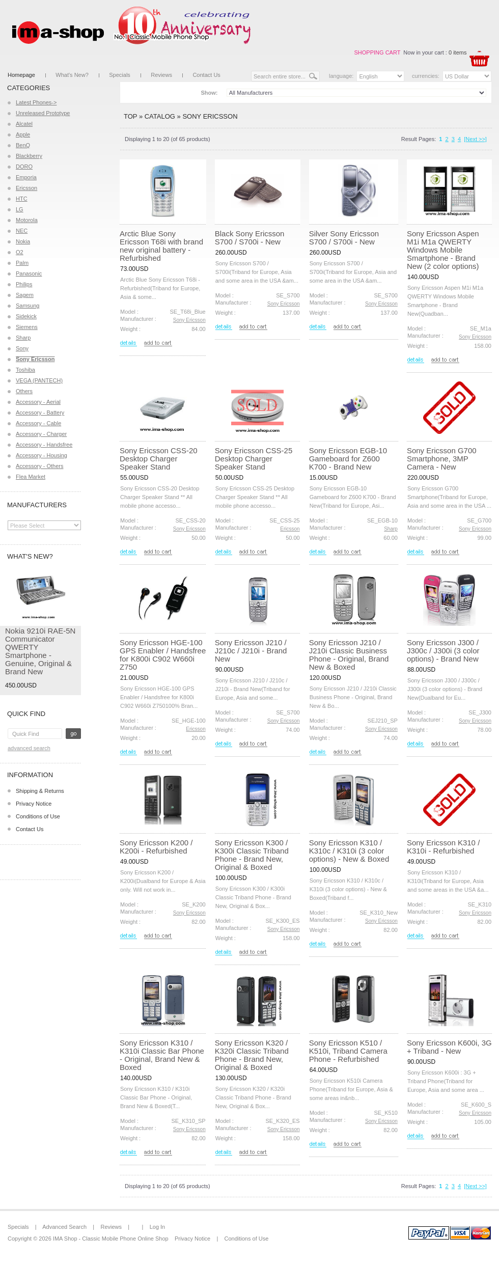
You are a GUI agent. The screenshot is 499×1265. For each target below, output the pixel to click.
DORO (24, 166)
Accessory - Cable (38, 423)
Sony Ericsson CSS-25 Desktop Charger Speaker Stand (254, 458)
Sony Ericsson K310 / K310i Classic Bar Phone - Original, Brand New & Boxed (162, 1054)
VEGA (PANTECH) (39, 380)
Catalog (160, 116)
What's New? (72, 75)
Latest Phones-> (36, 102)
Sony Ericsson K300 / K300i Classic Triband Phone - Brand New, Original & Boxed (252, 854)
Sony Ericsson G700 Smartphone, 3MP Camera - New (442, 458)
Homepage (21, 75)
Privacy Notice (33, 804)
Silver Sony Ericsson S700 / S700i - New (344, 237)
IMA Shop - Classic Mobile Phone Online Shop (111, 1238)
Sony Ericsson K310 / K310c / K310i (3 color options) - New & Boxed (349, 850)
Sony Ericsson (209, 116)
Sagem (25, 295)
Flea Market (30, 477)
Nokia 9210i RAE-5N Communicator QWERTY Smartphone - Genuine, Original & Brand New (40, 651)
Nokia (23, 241)
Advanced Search (29, 748)
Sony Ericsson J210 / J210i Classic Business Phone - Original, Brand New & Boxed (349, 654)
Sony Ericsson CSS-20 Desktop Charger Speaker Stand (159, 458)
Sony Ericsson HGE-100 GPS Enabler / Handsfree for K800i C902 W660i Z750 (163, 654)
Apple (23, 134)
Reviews (161, 75)
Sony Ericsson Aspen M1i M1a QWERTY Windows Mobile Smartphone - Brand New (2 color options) (443, 249)
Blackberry (29, 156)
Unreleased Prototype (43, 113)
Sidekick (26, 316)
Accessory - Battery (40, 412)
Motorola (27, 220)
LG (19, 209)
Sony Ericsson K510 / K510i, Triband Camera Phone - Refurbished (348, 1050)
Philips (24, 284)
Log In (157, 1227)
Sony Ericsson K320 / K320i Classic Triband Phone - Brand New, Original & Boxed (252, 1054)
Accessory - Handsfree (44, 445)
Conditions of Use (38, 816)
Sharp (23, 338)
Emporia (26, 177)
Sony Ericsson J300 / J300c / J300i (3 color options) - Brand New (443, 650)
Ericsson (26, 188)
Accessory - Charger (41, 434)
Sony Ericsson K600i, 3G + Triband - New (449, 1046)
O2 (19, 252)
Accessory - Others (40, 466)
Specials (119, 75)
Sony (22, 348)
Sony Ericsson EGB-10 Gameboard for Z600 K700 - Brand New (348, 458)
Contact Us (206, 75)
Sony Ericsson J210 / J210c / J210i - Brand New (251, 650)
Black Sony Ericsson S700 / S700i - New (250, 237)
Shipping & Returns (40, 791)
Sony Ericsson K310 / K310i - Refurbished (443, 846)
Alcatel (24, 124)
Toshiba (25, 370)
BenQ (23, 145)
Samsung (27, 305)
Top (130, 116)
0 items (457, 52)
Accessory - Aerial (38, 402)
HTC (21, 199)
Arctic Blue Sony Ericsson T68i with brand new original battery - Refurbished (161, 245)
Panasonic (29, 273)
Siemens (27, 327)
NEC (21, 231)
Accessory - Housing (41, 455)
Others (24, 391)
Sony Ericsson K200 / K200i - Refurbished (156, 846)
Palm (22, 263)
